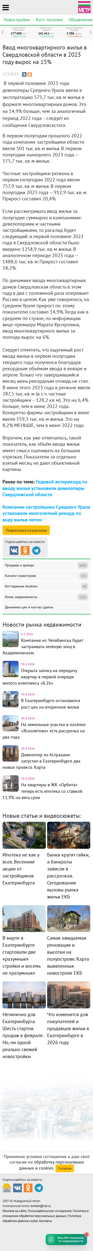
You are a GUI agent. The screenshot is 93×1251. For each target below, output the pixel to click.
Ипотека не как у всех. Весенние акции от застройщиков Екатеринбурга (20, 868)
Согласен (65, 1168)
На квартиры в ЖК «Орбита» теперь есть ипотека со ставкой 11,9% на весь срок (42, 791)
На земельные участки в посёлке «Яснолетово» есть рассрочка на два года (44, 731)
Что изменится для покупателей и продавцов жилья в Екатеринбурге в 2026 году (68, 1028)
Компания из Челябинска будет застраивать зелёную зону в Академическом (42, 646)
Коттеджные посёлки (46, 586)
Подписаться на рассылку (26, 530)
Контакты (45, 1221)
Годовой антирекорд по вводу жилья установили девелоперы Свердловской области (45, 487)
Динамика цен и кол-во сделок (29, 607)
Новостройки (17, 19)
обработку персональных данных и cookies (51, 1165)
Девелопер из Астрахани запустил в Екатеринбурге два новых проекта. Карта (41, 761)
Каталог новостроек (46, 575)
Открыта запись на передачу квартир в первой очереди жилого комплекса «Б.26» (39, 677)
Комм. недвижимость (46, 597)
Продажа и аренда (46, 565)
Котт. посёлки (49, 19)
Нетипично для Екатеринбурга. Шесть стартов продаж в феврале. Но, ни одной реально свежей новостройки (22, 1035)
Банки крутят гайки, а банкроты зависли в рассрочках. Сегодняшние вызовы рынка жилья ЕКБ (68, 875)
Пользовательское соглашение (50, 1211)
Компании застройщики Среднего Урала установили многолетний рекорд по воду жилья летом (46, 513)
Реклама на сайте (14, 1211)
